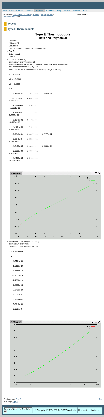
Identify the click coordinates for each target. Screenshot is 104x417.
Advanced (75, 10)
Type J (15, 402)
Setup (58, 10)
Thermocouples (8, 16)
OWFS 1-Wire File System (12, 10)
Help (84, 10)
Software (29, 10)
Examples (49, 10)
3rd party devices (47, 15)
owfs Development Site (53, 5)
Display (66, 10)
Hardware (38, 10)
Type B (18, 399)
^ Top (100, 399)
